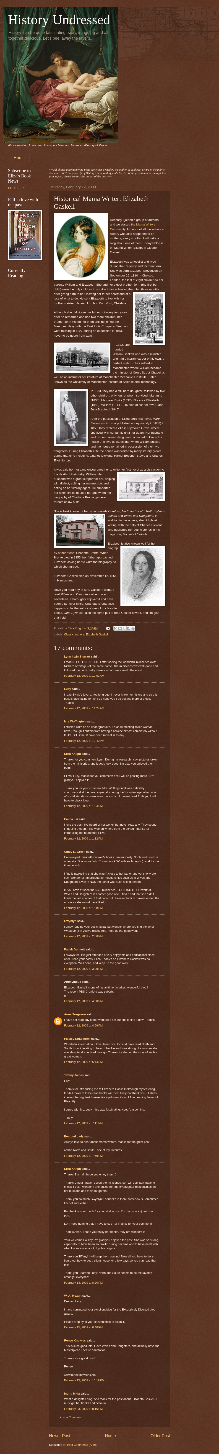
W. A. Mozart (72, 1295)
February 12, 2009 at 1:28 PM (83, 908)
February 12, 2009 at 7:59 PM (83, 1155)
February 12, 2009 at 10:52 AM (84, 675)
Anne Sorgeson (75, 1014)
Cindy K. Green (74, 851)
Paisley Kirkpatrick (77, 1038)
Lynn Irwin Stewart (77, 656)
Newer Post (59, 1436)
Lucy (68, 689)
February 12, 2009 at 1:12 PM (83, 838)
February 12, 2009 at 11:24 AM (84, 708)
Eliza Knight (72, 753)
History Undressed (59, 19)
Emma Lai (71, 819)
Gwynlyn (70, 921)
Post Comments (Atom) (82, 1444)
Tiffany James (74, 1075)
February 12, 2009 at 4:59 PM (83, 1025)
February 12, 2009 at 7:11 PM (83, 1123)
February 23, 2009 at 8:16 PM (83, 1408)
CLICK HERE (17, 188)
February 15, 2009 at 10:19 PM (84, 1380)
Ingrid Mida (72, 1393)
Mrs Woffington (75, 721)
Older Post (160, 1436)
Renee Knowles (75, 1340)
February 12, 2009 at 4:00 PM (83, 1001)
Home (19, 157)
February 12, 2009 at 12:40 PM (84, 740)
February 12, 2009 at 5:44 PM (83, 1062)
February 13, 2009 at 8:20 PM (83, 1282)
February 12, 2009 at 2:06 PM (83, 936)
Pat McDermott (74, 949)
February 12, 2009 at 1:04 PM (83, 806)
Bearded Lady (73, 1136)
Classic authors (74, 634)
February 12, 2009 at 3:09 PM (83, 968)
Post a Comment (70, 1417)
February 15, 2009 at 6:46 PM (83, 1327)
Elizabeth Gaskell (97, 634)
